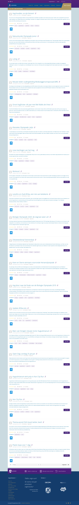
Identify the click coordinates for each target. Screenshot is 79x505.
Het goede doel (11, 487)
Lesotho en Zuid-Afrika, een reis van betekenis (30, 194)
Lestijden (10, 490)
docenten (32, 160)
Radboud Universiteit (30, 274)
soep (34, 457)
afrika (20, 320)
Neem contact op (32, 471)
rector (16, 343)
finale (39, 48)
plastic (30, 457)
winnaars (16, 274)
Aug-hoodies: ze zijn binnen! (23, 13)
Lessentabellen (11, 492)
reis (37, 206)
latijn (25, 139)
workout (19, 183)
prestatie (27, 48)
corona (30, 183)
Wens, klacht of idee (12, 485)
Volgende (64, 464)
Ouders (41, 5)
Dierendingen (37, 297)
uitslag (32, 388)
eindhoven (27, 411)
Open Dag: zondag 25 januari (24, 354)
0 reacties (25, 23)
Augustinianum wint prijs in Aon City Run (28, 376)
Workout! (16, 171)
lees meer (24, 8)
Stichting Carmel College (13, 489)
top (37, 229)
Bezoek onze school (48, 471)
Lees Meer (67, 23)
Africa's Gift (17, 206)
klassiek (16, 139)
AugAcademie (46, 5)
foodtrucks (37, 25)
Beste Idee (39, 457)
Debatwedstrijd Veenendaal (23, 240)
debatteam (17, 252)
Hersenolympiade (22, 274)
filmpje (16, 160)
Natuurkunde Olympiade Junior (25, 36)
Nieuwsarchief (11, 497)
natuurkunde (17, 48)
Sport (28, 173)
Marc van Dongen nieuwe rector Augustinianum (31, 331)
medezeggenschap (18, 94)
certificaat (26, 229)
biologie (16, 229)
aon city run (17, 388)
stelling (21, 252)
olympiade (22, 48)
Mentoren (10, 484)
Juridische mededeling (25, 503)
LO (15, 183)
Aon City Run (17, 399)
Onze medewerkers (12, 482)
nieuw (20, 343)
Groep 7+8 (31, 5)
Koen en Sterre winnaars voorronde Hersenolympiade (33, 262)
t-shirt (32, 411)
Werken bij (58, 5)
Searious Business (25, 457)
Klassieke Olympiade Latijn (23, 127)
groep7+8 (28, 366)
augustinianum (21, 25)
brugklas (20, 71)
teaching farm (34, 320)
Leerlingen (36, 5)
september (27, 25)
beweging (34, 183)
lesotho (27, 206)
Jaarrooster (10, 494)
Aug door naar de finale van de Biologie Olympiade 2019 (34, 285)
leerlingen (27, 160)
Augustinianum (52, 1)
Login (58, 1)
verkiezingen (35, 94)
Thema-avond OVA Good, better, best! (27, 422)
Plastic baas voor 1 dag (21, 445)
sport (22, 434)
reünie (16, 25)
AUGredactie (24, 15)
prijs (28, 388)
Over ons (10, 481)
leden (24, 94)
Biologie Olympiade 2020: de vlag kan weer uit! (31, 217)
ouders (33, 366)
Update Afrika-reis (20, 308)
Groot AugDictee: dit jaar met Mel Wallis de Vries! (32, 104)
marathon (22, 411)
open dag (16, 366)
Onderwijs (53, 5)
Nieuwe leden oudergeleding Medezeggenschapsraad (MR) (35, 82)
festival (32, 25)
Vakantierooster (11, 495)
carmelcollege (31, 343)
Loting (15, 59)
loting (16, 71)
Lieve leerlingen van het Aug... (24, 150)
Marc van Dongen (39, 343)
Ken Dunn (22, 206)
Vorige (14, 464)
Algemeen (29, 15)
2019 (26, 297)
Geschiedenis (62, 471)
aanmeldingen (32, 71)
